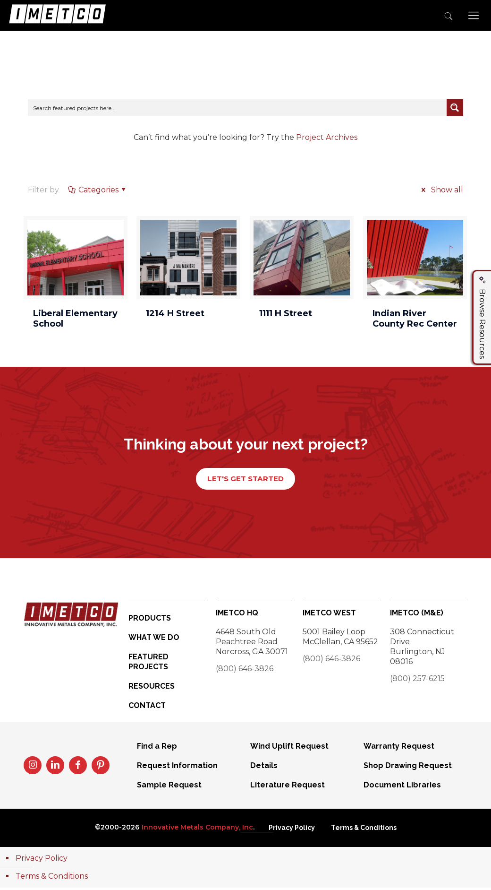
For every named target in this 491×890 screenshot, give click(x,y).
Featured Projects (148, 664)
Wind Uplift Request (289, 748)
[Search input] (237, 107)
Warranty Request (399, 748)
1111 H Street (285, 313)
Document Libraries (402, 787)
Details (264, 767)
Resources (151, 688)
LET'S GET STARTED (245, 479)
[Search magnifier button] (455, 107)
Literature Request (287, 787)
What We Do (153, 639)
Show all (440, 189)
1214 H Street (175, 313)
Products (149, 620)
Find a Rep (157, 748)
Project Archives (326, 137)
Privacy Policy (292, 830)
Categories (97, 189)
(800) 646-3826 (244, 670)
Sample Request (169, 787)
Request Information (177, 767)
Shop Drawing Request (408, 767)
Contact (147, 707)
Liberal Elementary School (75, 318)
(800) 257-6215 (417, 680)
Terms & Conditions (364, 830)
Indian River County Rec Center (414, 318)
